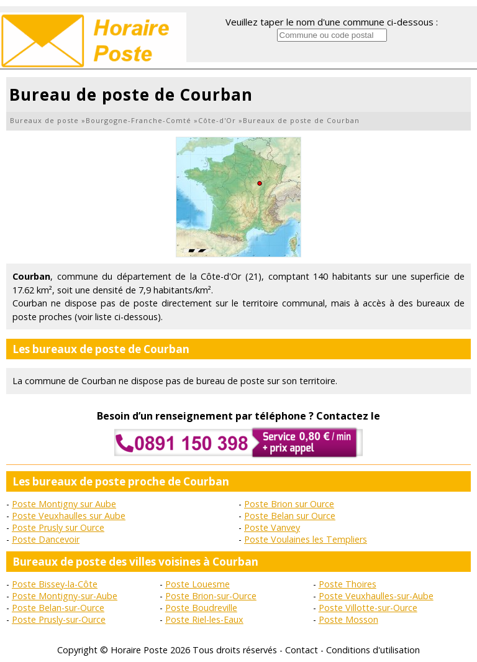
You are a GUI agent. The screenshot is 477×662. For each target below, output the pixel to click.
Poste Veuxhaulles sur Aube (68, 516)
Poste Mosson (348, 619)
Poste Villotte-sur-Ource (368, 608)
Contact (301, 650)
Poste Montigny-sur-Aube (64, 596)
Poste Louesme (197, 584)
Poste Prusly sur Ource (58, 527)
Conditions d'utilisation (373, 650)
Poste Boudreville (201, 608)
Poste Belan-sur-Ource (58, 608)
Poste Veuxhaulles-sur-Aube (376, 596)
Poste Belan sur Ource (289, 516)
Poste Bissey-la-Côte (55, 584)
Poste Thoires (347, 584)
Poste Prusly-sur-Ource (59, 619)
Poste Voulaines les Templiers (305, 539)
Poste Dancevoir (46, 539)
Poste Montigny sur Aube (64, 504)
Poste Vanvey (272, 527)
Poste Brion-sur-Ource (211, 596)
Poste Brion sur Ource (289, 504)
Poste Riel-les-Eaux (204, 619)
